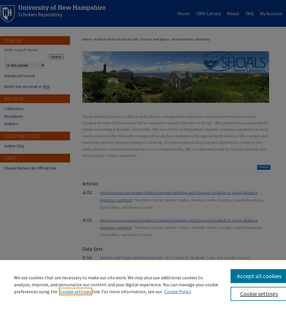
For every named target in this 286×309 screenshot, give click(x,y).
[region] (143, 284)
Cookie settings (75, 291)
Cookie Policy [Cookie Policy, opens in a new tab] (177, 291)
